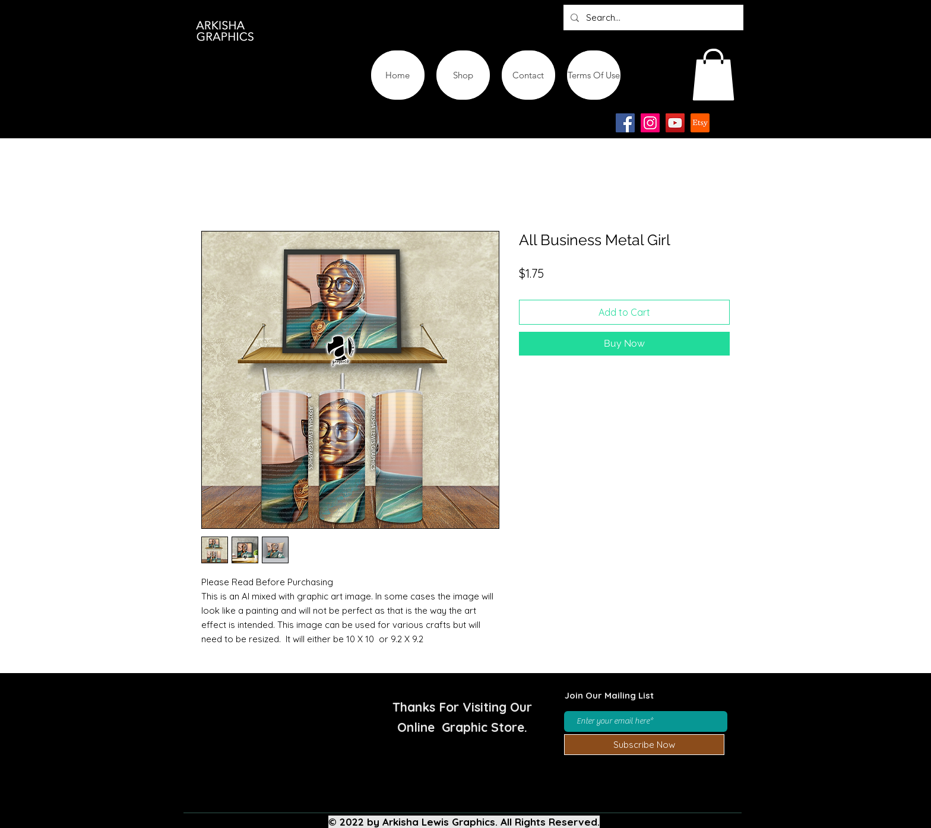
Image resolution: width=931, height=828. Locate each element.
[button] (713, 74)
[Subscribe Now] (644, 744)
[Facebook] (625, 122)
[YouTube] (675, 122)
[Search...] (652, 17)
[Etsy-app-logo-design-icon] (700, 122)
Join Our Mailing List (609, 695)
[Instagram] (650, 122)
